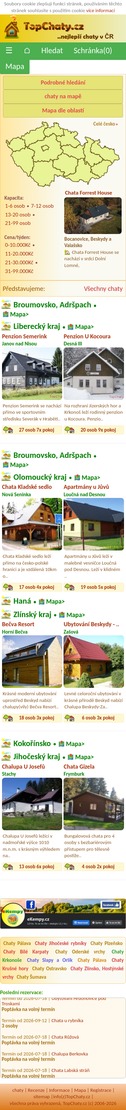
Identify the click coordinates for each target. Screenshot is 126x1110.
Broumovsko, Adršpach (52, 305)
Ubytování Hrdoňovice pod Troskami (54, 1002)
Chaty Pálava (17, 943)
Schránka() (93, 50)
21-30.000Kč (19, 262)
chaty (18, 1090)
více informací (100, 10)
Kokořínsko (32, 743)
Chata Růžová (65, 1038)
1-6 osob (15, 205)
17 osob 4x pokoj (36, 587)
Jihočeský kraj (36, 756)
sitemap (42, 1097)
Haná (22, 601)
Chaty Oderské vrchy (80, 952)
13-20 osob (18, 214)
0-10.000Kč (18, 244)
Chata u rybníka (67, 1021)
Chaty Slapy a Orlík (50, 960)
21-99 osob (18, 223)
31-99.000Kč (19, 271)
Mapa (14, 66)
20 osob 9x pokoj (98, 430)
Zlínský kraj (32, 614)
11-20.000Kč (19, 253)
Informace (59, 1090)
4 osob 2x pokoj (98, 867)
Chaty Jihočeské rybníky (60, 943)
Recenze (36, 1090)
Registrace (100, 1090)
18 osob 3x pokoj (36, 718)
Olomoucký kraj (40, 477)
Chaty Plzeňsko (107, 943)
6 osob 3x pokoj (98, 718)
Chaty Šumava (31, 977)
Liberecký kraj (36, 326)
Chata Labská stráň (70, 1071)
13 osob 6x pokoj (36, 867)
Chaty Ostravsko (49, 969)
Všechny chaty (103, 288)
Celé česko (104, 124)
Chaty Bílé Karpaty (26, 952)
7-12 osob (42, 205)
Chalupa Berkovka (69, 1054)
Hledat (52, 50)
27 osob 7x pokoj (36, 430)
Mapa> (19, 314)
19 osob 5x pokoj (98, 587)
